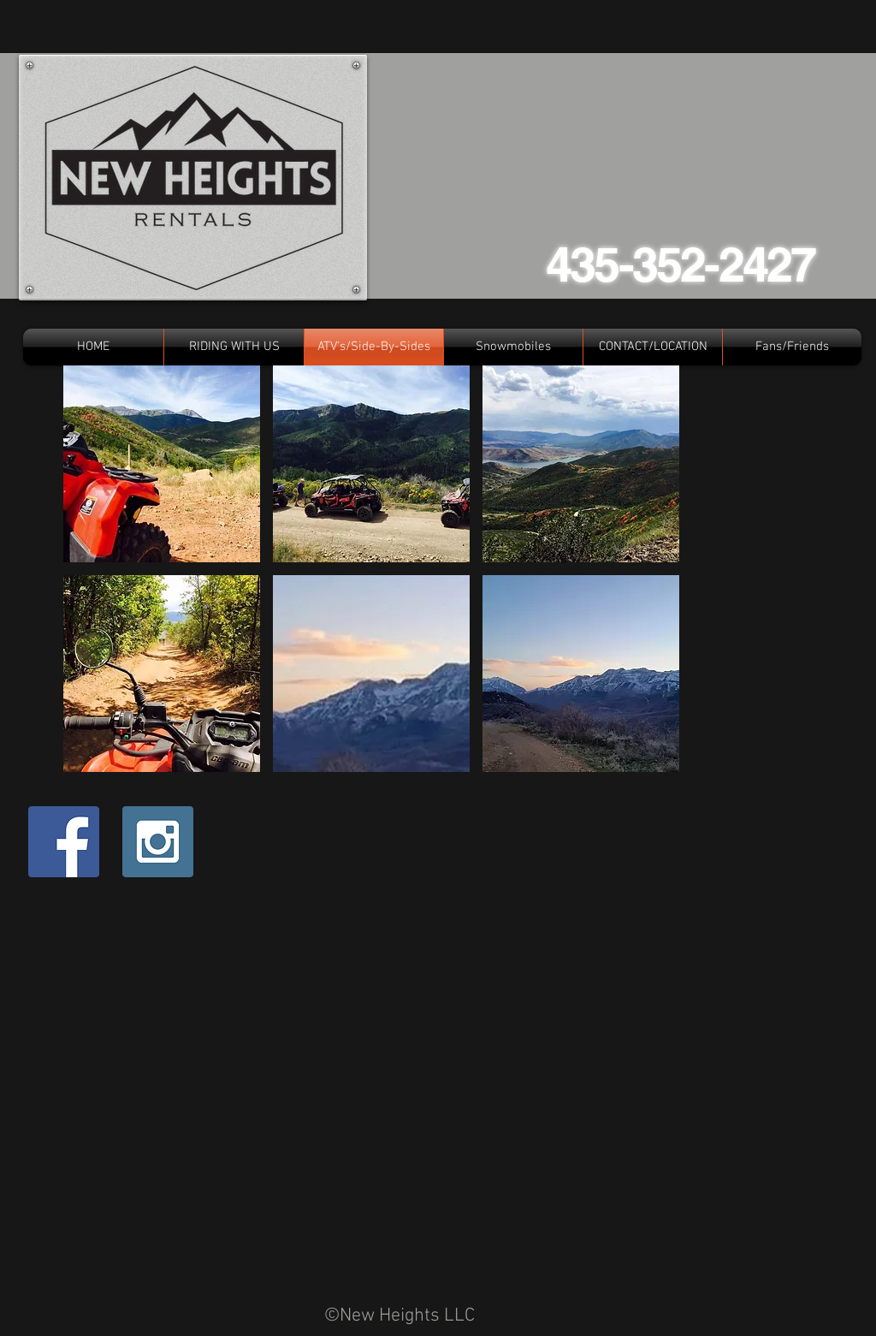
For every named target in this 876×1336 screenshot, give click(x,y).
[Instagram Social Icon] (157, 841)
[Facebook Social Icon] (63, 841)
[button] (161, 463)
